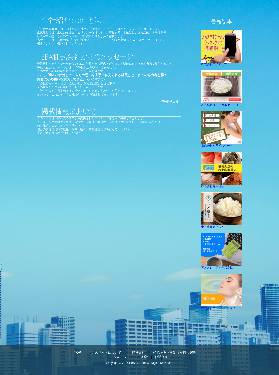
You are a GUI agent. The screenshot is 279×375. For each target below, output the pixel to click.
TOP (77, 352)
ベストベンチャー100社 (130, 357)
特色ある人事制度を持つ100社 (175, 352)
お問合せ (161, 357)
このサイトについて (106, 352)
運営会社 (138, 352)
